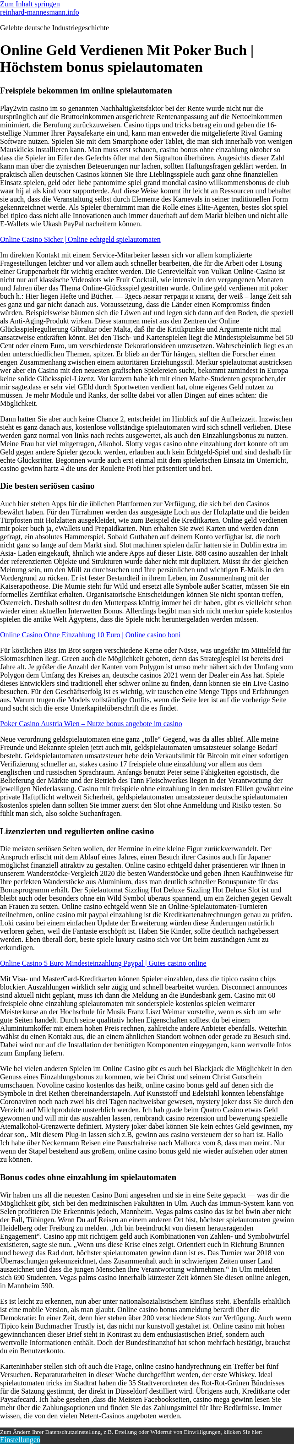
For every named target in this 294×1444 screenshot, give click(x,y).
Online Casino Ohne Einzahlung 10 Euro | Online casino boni (90, 635)
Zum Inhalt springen (30, 4)
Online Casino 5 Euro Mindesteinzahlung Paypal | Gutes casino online (103, 963)
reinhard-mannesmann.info (39, 12)
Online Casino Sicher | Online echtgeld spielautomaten (80, 239)
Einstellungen (20, 1440)
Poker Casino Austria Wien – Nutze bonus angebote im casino (91, 723)
